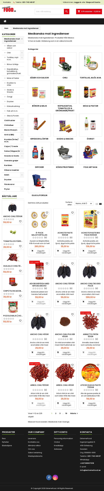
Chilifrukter (9, 120)
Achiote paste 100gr (65, 233)
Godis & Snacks (10, 91)
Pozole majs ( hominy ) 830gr (13, 316)
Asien (6, 175)
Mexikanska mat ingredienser (12, 40)
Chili (9, 52)
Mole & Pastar (13, 78)
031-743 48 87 (28, 2)
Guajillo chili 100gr (13, 266)
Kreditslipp (58, 445)
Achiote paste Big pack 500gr (90, 233)
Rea (4, 438)
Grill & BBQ (9, 134)
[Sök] (52, 11)
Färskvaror (9, 184)
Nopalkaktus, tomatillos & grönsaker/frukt (14, 71)
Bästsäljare (9, 196)
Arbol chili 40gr (65, 385)
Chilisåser (9, 125)
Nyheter (5, 442)
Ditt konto (60, 432)
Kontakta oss (33, 442)
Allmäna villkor (34, 445)
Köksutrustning (13, 106)
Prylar (7, 189)
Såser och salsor (11, 46)
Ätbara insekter (11, 170)
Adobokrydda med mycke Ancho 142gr (39, 285)
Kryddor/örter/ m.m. (11, 140)
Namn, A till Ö (84, 203)
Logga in (77, 2)
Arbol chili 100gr (39, 385)
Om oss (31, 449)
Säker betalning (35, 452)
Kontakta (7, 2)
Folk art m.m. (12, 111)
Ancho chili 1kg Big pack (90, 284)
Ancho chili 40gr (39, 334)
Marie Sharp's (10, 130)
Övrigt (9, 96)
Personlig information (63, 438)
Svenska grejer (11, 160)
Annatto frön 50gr (90, 335)
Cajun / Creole (11, 146)
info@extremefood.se (90, 470)
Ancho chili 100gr (12, 216)
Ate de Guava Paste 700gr (90, 386)
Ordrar (57, 442)
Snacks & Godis (11, 156)
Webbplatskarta (35, 456)
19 (66, 413)
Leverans (32, 438)
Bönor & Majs (12, 64)
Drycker (10, 101)
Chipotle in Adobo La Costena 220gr (13, 291)
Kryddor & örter (11, 84)
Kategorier (8, 34)
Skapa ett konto (93, 2)
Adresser (58, 449)
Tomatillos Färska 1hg (13, 241)
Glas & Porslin (13, 115)
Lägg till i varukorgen (38, 252)
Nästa (74, 413)
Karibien (8, 165)
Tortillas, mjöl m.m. (12, 58)
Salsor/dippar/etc (12, 151)
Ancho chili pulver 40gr (65, 335)
